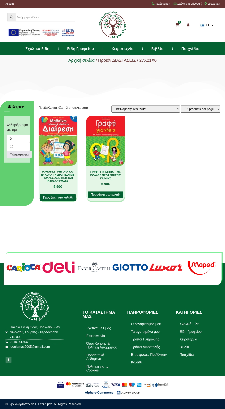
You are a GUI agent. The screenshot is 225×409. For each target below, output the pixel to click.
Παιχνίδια (190, 48)
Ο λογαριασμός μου (146, 324)
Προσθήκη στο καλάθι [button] (57, 197)
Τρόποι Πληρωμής (145, 339)
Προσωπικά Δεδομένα (95, 357)
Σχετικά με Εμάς (98, 328)
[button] (9, 266)
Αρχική (10, 3)
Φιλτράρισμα (19, 154)
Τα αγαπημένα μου (145, 332)
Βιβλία (157, 48)
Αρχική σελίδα (81, 60)
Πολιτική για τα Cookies (97, 368)
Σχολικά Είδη (37, 48)
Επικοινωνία (95, 336)
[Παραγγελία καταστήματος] (145, 109)
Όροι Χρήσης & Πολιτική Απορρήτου (101, 345)
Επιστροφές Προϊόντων (149, 355)
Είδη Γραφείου (80, 48)
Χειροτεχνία (123, 48)
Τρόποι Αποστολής (145, 347)
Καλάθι (136, 362)
